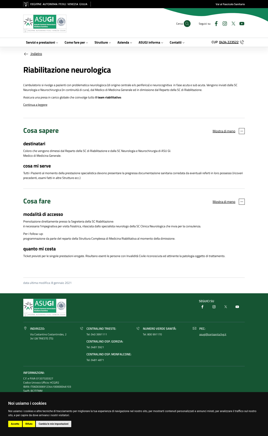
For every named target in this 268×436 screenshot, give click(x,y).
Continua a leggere (35, 104)
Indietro (32, 53)
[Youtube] (240, 23)
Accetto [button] (15, 423)
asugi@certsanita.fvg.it (212, 334)
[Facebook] (215, 23)
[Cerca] (187, 23)
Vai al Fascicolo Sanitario (230, 4)
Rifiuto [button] (29, 423)
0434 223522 (229, 42)
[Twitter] (232, 23)
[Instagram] (223, 23)
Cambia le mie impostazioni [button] (53, 423)
